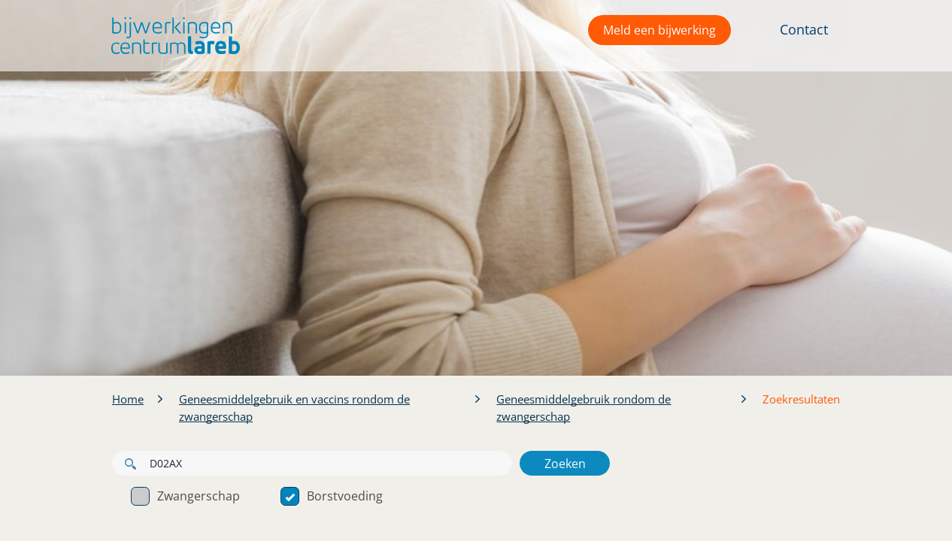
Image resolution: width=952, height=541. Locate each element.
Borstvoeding (331, 496)
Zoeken (565, 463)
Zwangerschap (185, 496)
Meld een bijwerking (659, 30)
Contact (804, 29)
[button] (172, 35)
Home (128, 399)
